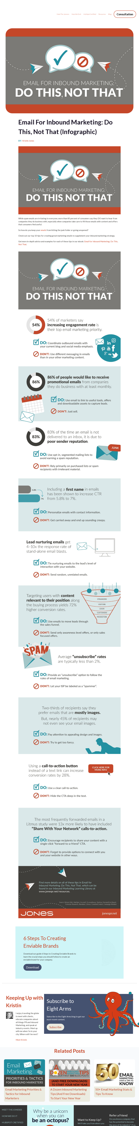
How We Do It (76, 6)
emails (43, 214)
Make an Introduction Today (122, 1123)
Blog (109, 6)
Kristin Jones (28, 124)
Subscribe (55, 1011)
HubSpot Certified (89, 6)
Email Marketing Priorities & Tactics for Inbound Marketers (23, 1078)
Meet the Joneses (63, 6)
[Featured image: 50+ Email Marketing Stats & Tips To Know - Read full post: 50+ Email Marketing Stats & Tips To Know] (114, 1056)
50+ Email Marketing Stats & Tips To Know (113, 1076)
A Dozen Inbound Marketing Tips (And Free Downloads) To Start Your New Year (68, 1078)
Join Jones (87, 1119)
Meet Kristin (21, 1024)
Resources (102, 6)
